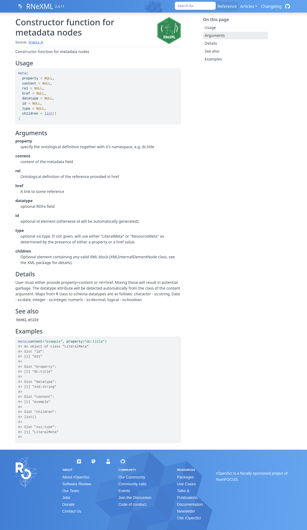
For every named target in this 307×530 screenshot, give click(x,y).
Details (211, 43)
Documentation (190, 504)
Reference (227, 6)
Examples (213, 59)
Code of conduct (132, 504)
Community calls (132, 484)
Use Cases (186, 484)
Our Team (70, 491)
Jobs (66, 498)
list (48, 114)
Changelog (271, 6)
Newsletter (186, 511)
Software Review (76, 484)
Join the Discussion (134, 498)
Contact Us (71, 511)
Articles (247, 6)
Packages (185, 477)
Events (124, 491)
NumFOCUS (227, 479)
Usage (210, 27)
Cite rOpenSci (189, 518)
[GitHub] (287, 6)
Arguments (215, 35)
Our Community (131, 477)
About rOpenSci (75, 477)
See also (212, 51)
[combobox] (195, 6)
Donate (68, 504)
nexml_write (27, 320)
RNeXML (39, 6)
